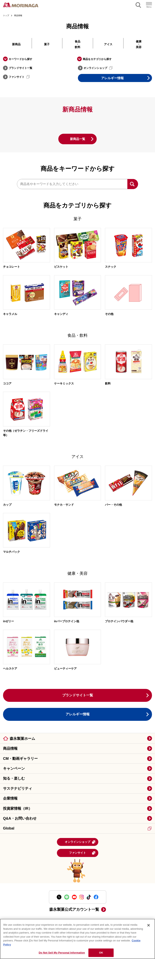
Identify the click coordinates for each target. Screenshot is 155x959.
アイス (108, 44)
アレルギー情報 (112, 78)
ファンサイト (19, 76)
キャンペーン (14, 769)
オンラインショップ (98, 67)
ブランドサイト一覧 (20, 67)
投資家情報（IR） (17, 808)
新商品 (16, 44)
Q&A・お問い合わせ (20, 819)
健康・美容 (138, 44)
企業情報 (10, 799)
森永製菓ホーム (22, 739)
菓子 (47, 44)
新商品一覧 (77, 139)
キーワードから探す (20, 59)
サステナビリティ (17, 789)
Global (77, 828)
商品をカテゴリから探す (97, 59)
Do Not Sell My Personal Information (62, 952)
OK (101, 952)
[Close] (148, 925)
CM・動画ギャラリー (20, 759)
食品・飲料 (77, 44)
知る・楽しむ (14, 779)
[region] (77, 939)
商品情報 (10, 749)
